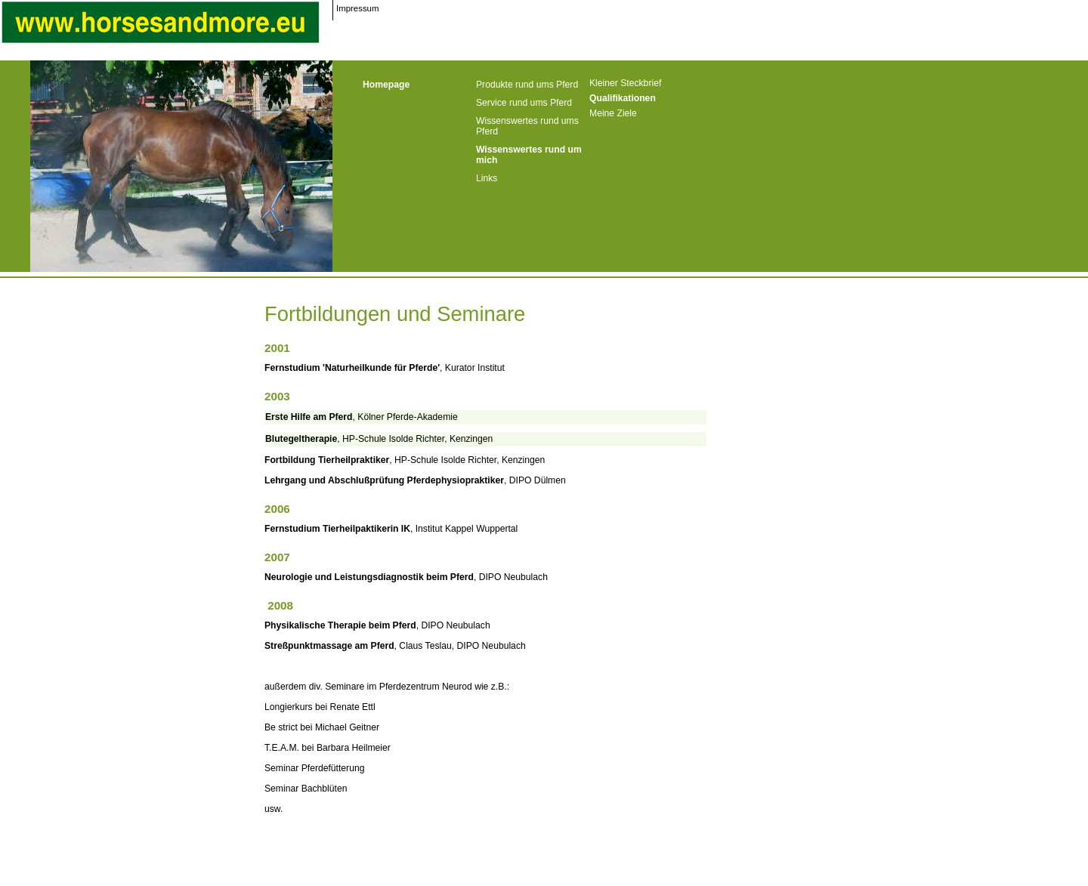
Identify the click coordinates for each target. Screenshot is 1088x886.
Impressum (357, 8)
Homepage (386, 84)
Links (486, 178)
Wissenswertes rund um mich (529, 154)
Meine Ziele (613, 113)
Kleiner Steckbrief (625, 83)
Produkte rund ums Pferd (527, 84)
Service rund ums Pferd (524, 102)
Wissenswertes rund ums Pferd (527, 126)
